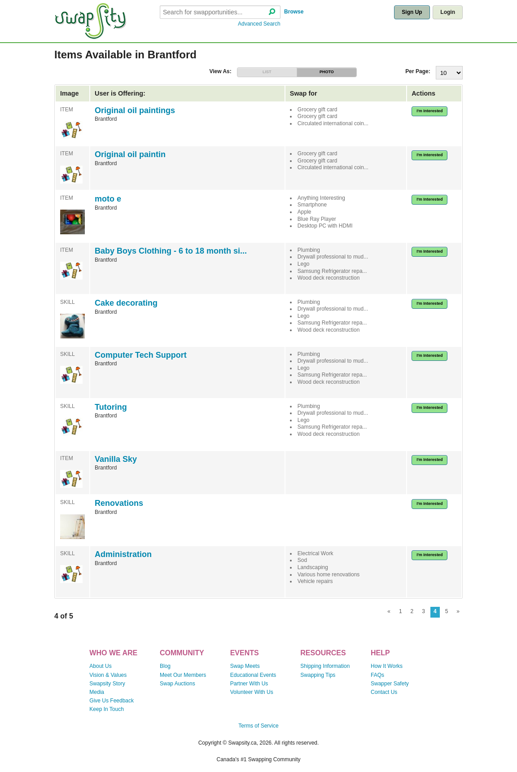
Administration (123, 554)
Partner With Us (249, 683)
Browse (293, 12)
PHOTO (327, 72)
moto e (108, 198)
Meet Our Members (183, 675)
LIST (267, 72)
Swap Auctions (177, 683)
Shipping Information (325, 666)
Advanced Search (259, 24)
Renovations (119, 503)
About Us (100, 666)
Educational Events (253, 675)
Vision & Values (108, 675)
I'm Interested (429, 111)
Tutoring (111, 407)
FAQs (377, 675)
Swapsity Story (107, 683)
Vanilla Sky (116, 459)
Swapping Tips (317, 675)
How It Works (387, 666)
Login (447, 12)
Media (96, 692)
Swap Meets (245, 666)
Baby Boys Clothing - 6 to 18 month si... (171, 250)
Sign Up (412, 12)
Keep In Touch (106, 709)
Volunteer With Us (251, 692)
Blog (165, 666)
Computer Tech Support (141, 355)
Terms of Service (258, 726)
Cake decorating (126, 302)
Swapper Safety (390, 683)
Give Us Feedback (111, 700)
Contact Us (384, 692)
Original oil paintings (135, 110)
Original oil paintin (130, 154)
